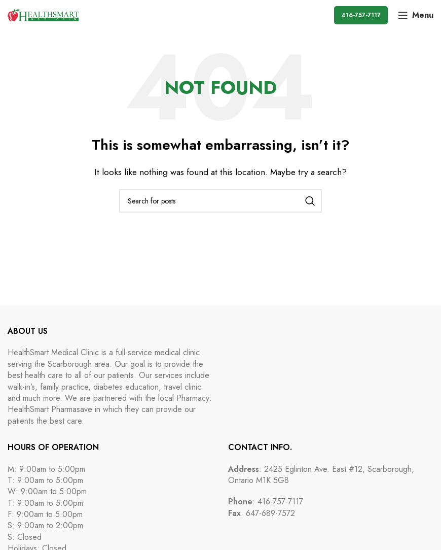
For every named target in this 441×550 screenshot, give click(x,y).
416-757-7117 (361, 15)
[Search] (220, 201)
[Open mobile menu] (415, 15)
